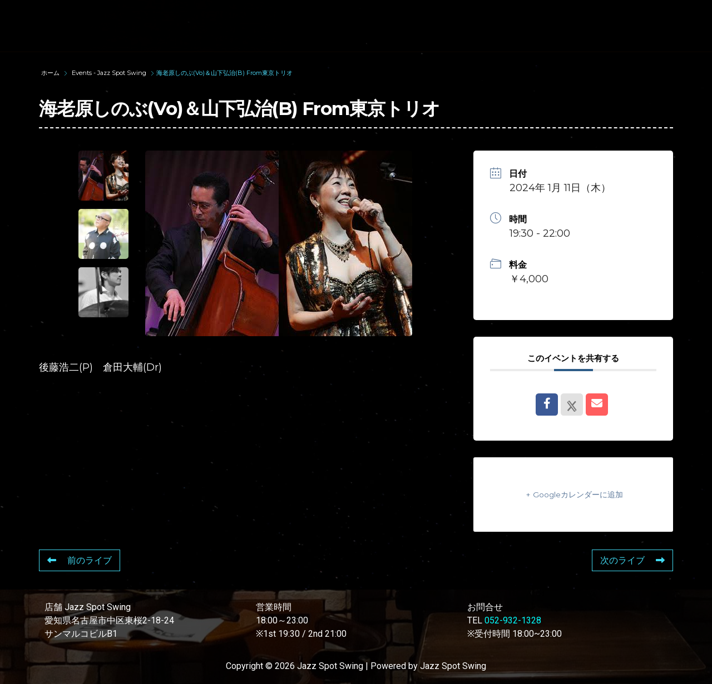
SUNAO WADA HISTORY (269, 15)
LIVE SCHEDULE (495, 15)
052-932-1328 (512, 620)
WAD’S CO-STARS (391, 15)
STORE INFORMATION (211, 35)
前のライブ (79, 560)
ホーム (51, 73)
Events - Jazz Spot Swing (109, 73)
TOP (176, 15)
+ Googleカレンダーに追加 (573, 494)
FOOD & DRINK (594, 15)
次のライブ (632, 560)
